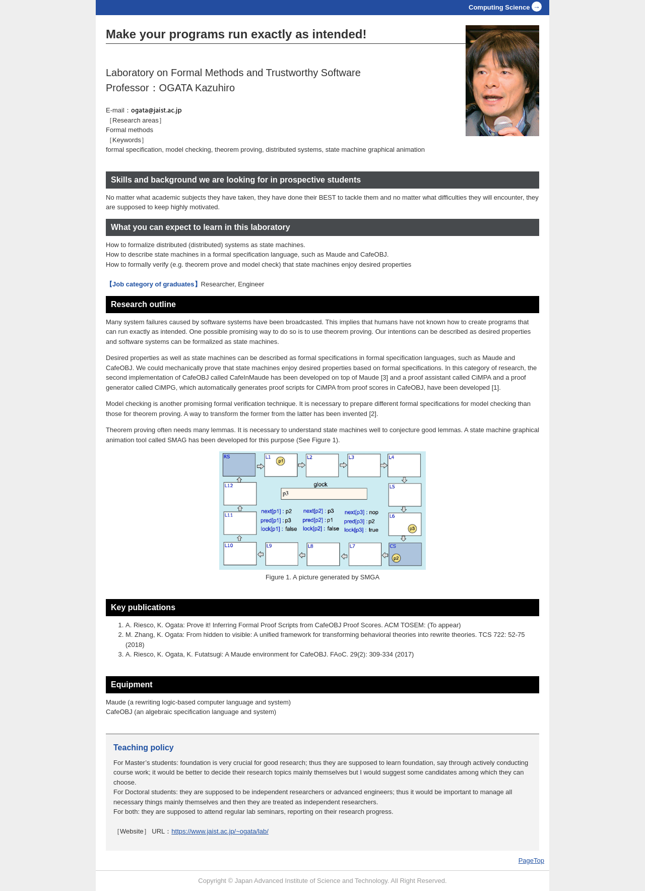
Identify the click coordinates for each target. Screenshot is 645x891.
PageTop (531, 860)
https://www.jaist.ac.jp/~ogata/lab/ (220, 831)
